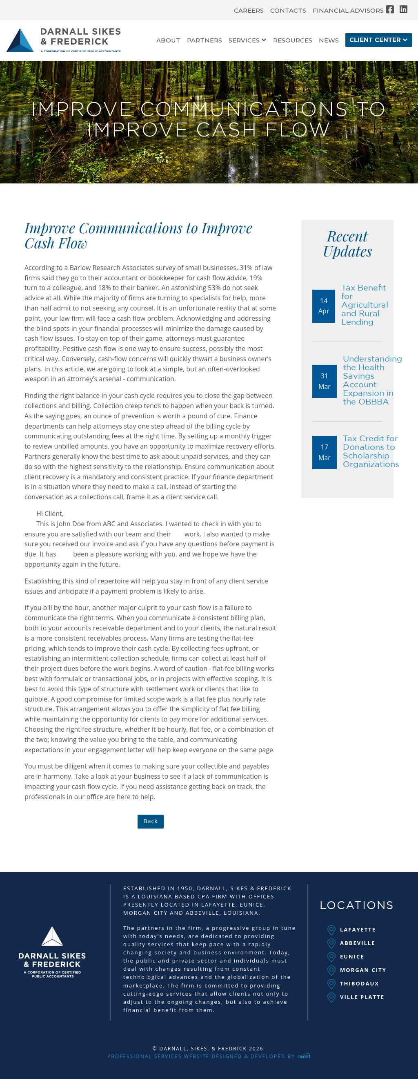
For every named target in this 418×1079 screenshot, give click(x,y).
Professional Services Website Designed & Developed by (209, 1056)
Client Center (375, 40)
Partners (204, 40)
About (168, 40)
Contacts (288, 10)
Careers (249, 10)
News (329, 40)
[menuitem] (249, 8)
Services (244, 40)
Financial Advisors (348, 10)
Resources (292, 40)
